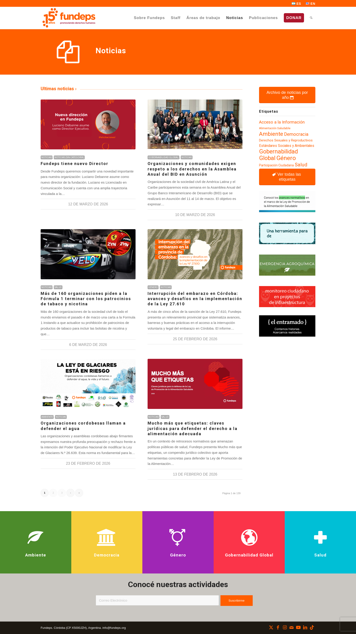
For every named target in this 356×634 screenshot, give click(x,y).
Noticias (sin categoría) (69, 157)
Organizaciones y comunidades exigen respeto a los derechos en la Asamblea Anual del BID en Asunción (192, 169)
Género (153, 287)
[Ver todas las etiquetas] (287, 177)
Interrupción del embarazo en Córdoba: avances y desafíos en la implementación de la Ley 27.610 (195, 298)
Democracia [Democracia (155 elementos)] (296, 134)
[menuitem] (296, 3)
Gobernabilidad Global (163, 157)
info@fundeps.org (114, 627)
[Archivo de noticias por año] (287, 95)
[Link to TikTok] (312, 627)
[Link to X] (271, 627)
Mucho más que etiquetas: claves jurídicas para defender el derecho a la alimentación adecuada (192, 428)
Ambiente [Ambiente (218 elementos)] (271, 134)
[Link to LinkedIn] (305, 627)
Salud (58, 287)
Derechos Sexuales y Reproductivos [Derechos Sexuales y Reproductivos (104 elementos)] (286, 140)
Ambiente (47, 417)
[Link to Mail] (291, 627)
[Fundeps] (69, 18)
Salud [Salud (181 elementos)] (301, 165)
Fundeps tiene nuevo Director (74, 163)
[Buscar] (311, 18)
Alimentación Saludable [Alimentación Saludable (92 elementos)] (274, 128)
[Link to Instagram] (284, 627)
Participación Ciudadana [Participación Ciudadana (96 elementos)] (276, 165)
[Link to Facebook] (277, 627)
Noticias (46, 157)
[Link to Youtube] (298, 627)
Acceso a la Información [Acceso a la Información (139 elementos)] (282, 122)
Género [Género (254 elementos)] (286, 158)
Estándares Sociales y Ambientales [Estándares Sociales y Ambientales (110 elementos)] (286, 145)
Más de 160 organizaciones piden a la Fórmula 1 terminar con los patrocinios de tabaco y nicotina (86, 298)
